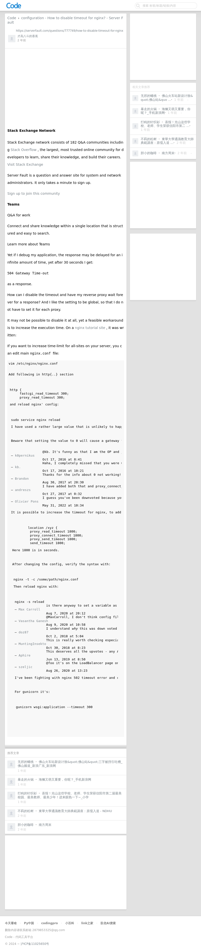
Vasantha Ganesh (33, 621)
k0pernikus (25, 455)
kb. (18, 467)
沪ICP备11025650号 (35, 944)
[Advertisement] (163, 46)
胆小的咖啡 (149, 153)
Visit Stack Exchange (25, 164)
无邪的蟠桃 (149, 96)
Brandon (22, 478)
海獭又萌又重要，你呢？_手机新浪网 (65, 779)
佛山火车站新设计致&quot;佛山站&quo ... (167, 98)
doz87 (23, 632)
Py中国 (29, 923)
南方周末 (168, 153)
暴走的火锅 (149, 109)
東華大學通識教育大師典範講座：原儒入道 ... (167, 141)
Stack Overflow (24, 150)
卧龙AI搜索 (108, 923)
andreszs (23, 490)
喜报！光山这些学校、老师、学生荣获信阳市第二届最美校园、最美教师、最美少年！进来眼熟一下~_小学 (70, 795)
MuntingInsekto (32, 644)
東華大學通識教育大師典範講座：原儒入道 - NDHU (75, 811)
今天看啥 (11, 923)
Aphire (24, 655)
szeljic (25, 667)
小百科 (69, 923)
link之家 (87, 923)
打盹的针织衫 (150, 122)
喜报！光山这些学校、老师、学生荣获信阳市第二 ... (165, 124)
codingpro (49, 923)
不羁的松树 (149, 139)
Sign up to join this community (33, 193)
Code (11, 18)
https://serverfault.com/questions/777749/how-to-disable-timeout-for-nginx (69, 30)
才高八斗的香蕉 (27, 36)
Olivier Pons (26, 501)
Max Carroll (29, 609)
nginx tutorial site (90, 328)
